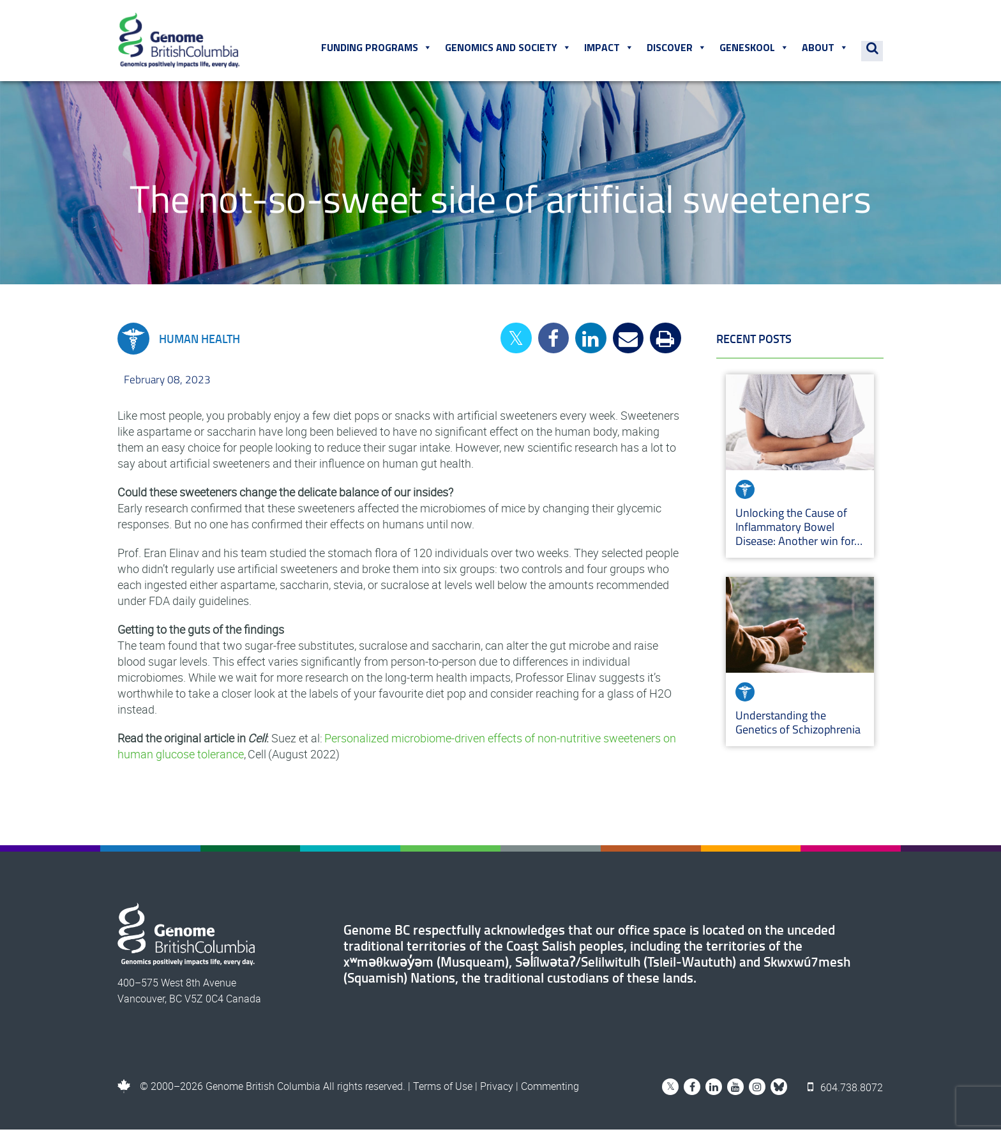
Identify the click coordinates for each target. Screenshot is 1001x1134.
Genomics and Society (509, 50)
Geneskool (755, 50)
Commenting (550, 1091)
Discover (678, 50)
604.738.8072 (846, 1091)
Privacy (496, 1091)
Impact (610, 50)
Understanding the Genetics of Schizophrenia (799, 726)
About (826, 50)
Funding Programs (377, 50)
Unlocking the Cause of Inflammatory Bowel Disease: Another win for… (798, 531)
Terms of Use (442, 1091)
